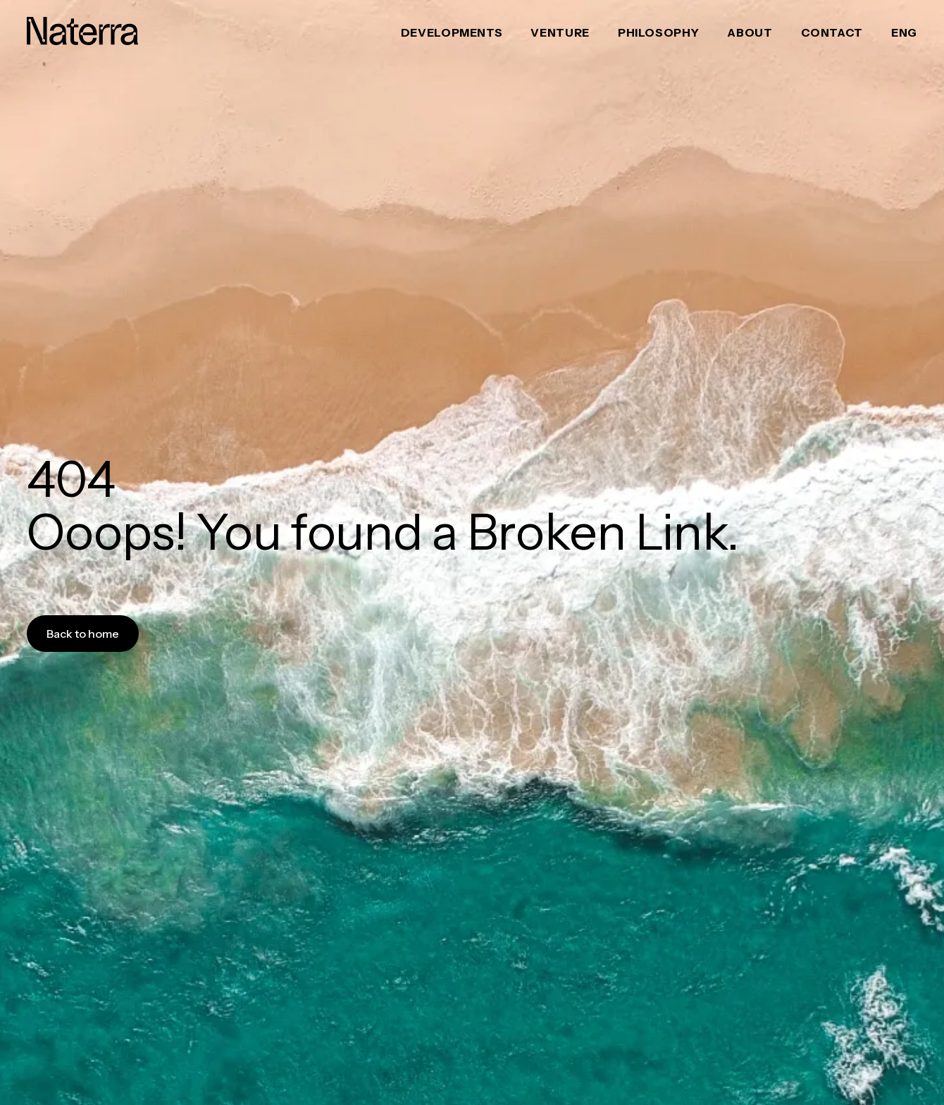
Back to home (82, 633)
